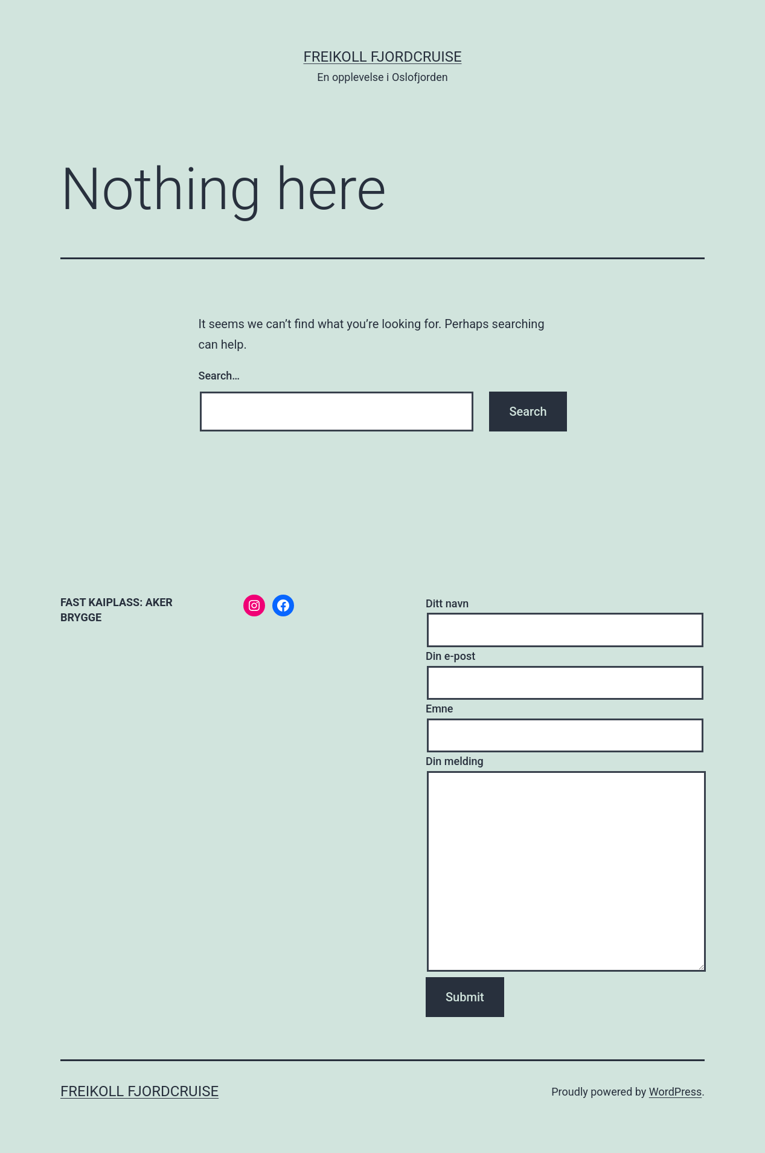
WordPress (675, 1091)
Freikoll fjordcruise (382, 56)
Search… (219, 375)
